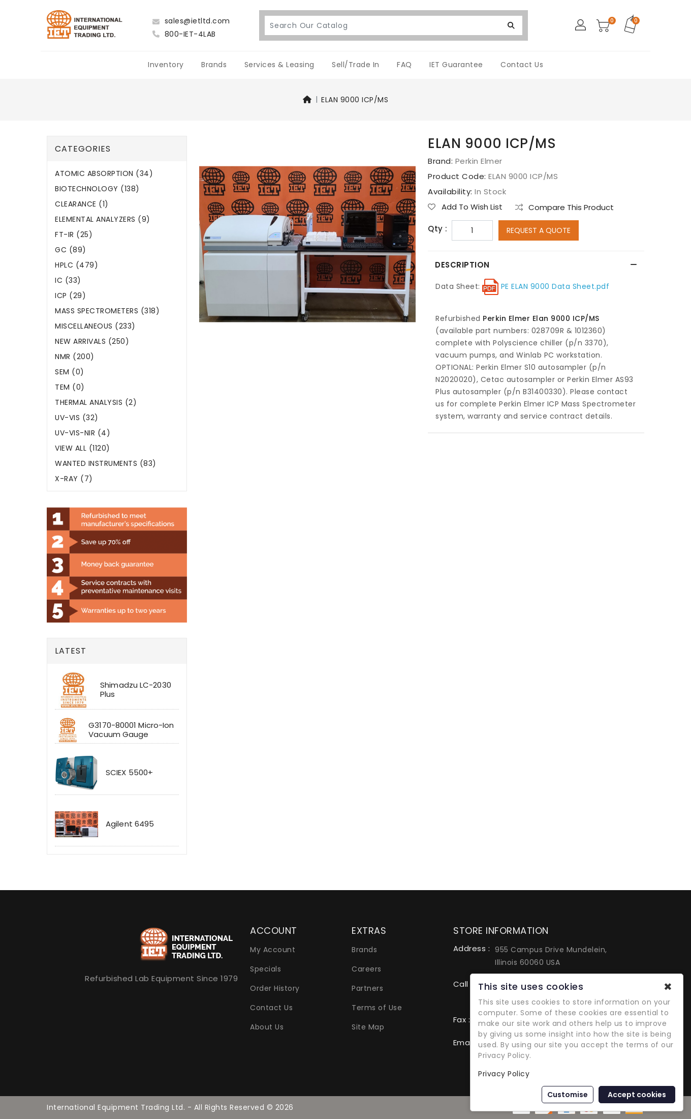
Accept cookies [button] (637, 1094)
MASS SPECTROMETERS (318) (107, 311)
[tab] (536, 265)
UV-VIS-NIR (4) (82, 433)
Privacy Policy (503, 1074)
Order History (275, 988)
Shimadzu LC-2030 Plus (135, 689)
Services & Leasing (279, 65)
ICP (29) (70, 296)
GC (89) (70, 250)
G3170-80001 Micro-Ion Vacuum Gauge (131, 730)
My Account (272, 950)
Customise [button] (567, 1094)
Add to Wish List (465, 207)
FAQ (404, 65)
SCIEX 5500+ (129, 772)
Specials (265, 969)
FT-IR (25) (73, 235)
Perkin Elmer (478, 161)
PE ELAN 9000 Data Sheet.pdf (553, 286)
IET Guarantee (456, 65)
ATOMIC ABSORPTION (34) (104, 174)
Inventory (166, 65)
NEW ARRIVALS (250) (92, 341)
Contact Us (521, 65)
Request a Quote (539, 230)
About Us (267, 1027)
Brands (214, 65)
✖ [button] (668, 987)
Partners (367, 988)
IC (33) (68, 280)
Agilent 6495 (130, 823)
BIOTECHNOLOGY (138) (97, 189)
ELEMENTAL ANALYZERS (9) (102, 219)
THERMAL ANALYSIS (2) (96, 402)
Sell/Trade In (356, 65)
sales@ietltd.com (191, 20)
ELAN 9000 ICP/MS (354, 100)
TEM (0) (70, 387)
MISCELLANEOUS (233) (95, 326)
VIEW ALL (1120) (82, 448)
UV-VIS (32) (77, 418)
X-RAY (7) (74, 479)
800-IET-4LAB (184, 34)
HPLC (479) (76, 265)
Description (463, 264)
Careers (367, 969)
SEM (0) (69, 372)
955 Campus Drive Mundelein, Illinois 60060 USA (551, 956)
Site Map (368, 1027)
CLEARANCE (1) (82, 204)
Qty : (438, 228)
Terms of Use (377, 1008)
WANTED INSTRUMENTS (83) (105, 463)
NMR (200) (75, 357)
